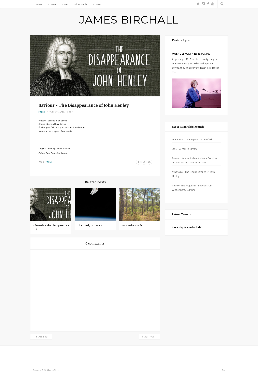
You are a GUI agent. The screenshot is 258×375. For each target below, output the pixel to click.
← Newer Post (41, 337)
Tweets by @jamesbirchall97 (187, 227)
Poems (42, 112)
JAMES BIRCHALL (129, 19)
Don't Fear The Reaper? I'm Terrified (192, 139)
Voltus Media (80, 4)
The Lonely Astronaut (89, 225)
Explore (52, 4)
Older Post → (149, 337)
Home (39, 4)
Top (222, 370)
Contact (97, 4)
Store (64, 4)
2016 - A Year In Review (191, 54)
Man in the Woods (132, 225)
